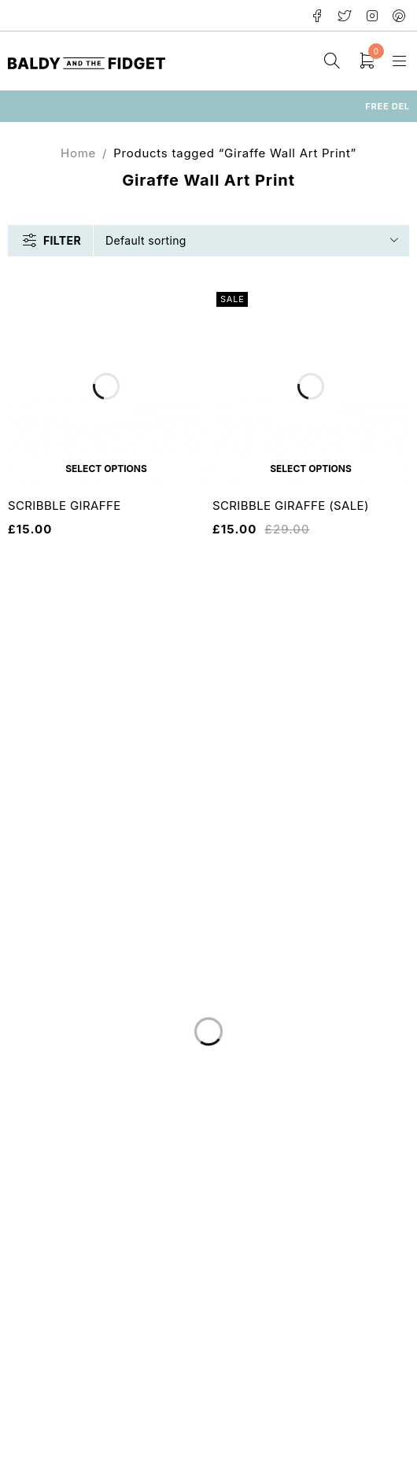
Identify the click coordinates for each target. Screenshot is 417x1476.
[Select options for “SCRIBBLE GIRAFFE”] (106, 468)
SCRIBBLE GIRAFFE (64, 505)
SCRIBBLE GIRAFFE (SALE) (290, 505)
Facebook (317, 16)
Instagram (372, 16)
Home (78, 153)
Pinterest (399, 16)
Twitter (345, 16)
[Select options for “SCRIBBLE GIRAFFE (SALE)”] (311, 468)
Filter (62, 240)
